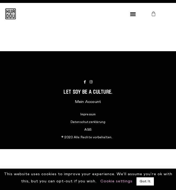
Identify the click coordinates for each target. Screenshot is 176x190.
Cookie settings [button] (116, 181)
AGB (88, 129)
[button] (133, 13)
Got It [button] (145, 181)
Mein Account (88, 102)
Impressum (88, 114)
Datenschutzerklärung (88, 122)
